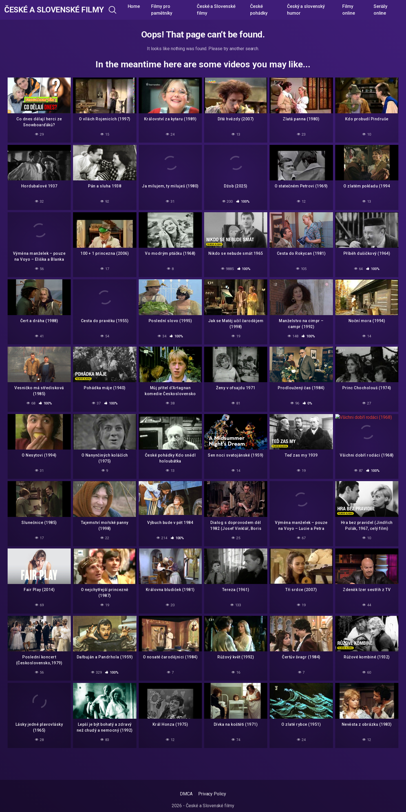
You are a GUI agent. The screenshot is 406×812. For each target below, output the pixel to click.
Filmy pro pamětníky (161, 10)
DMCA (186, 793)
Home (134, 6)
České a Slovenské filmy (54, 9)
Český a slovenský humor (306, 10)
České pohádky (258, 10)
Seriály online (380, 10)
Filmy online (348, 10)
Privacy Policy (212, 793)
